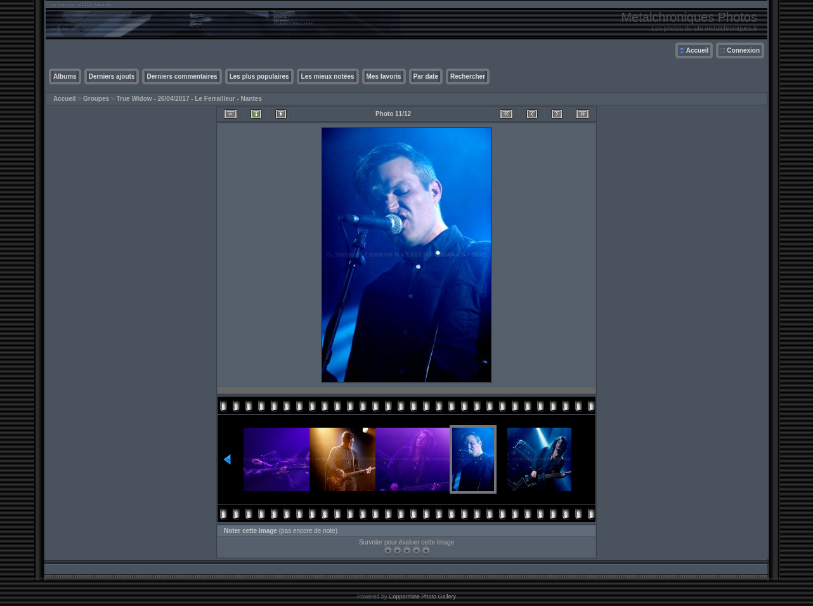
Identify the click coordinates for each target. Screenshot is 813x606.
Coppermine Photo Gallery (422, 596)
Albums (65, 76)
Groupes (96, 98)
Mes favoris (384, 76)
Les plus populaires (259, 76)
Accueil (697, 50)
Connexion (743, 50)
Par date (425, 76)
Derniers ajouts (112, 76)
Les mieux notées (327, 76)
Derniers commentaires (181, 76)
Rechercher (467, 76)
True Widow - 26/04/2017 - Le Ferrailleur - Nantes (189, 98)
